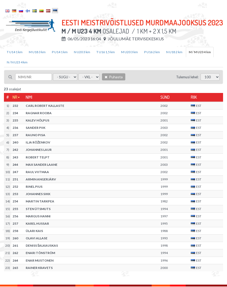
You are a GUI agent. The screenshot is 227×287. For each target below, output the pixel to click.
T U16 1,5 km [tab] (105, 52)
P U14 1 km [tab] (60, 52)
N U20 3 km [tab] (82, 52)
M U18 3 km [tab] (37, 52)
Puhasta (114, 77)
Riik (194, 97)
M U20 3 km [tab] (129, 52)
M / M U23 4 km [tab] (200, 52)
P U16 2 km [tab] (152, 52)
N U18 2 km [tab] (174, 52)
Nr (15, 97)
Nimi (29, 97)
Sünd (165, 97)
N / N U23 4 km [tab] (17, 62)
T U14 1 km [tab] (15, 52)
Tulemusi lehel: (187, 77)
